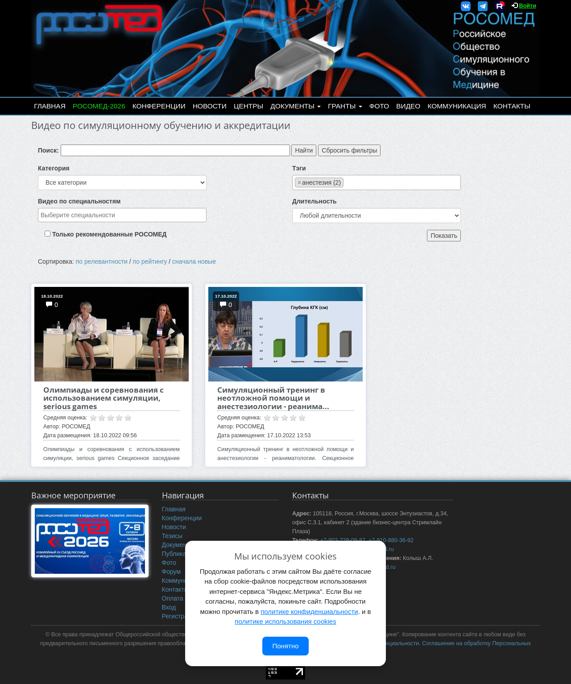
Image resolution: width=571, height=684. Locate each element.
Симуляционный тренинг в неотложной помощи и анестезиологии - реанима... (273, 398)
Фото (379, 106)
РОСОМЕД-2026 (99, 106)
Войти (527, 6)
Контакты (511, 106)
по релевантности (102, 261)
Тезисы (172, 535)
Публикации (179, 553)
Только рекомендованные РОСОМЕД (109, 234)
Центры (248, 106)
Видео (408, 106)
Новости (210, 106)
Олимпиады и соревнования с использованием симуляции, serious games (103, 398)
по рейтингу (150, 261)
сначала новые (194, 261)
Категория (54, 168)
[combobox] (122, 215)
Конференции (159, 106)
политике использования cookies (285, 621)
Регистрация (180, 616)
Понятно (285, 646)
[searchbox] (122, 215)
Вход (169, 607)
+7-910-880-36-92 (391, 540)
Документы (295, 106)
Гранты (345, 106)
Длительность (314, 201)
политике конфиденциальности (309, 611)
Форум (171, 571)
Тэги (299, 168)
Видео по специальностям (79, 201)
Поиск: (48, 150)
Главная (50, 106)
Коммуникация (457, 106)
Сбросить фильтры (349, 150)
